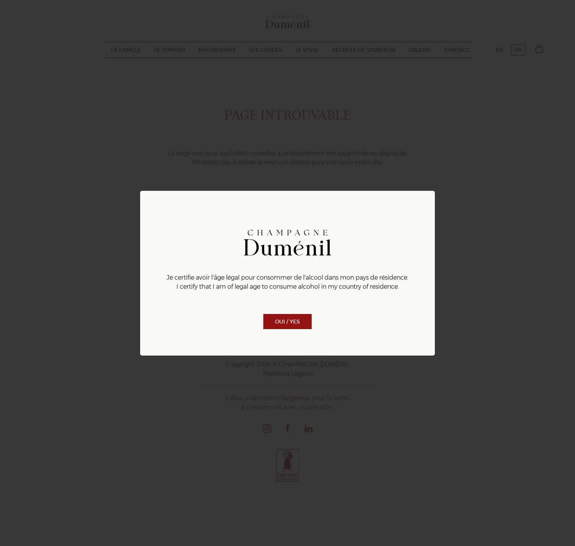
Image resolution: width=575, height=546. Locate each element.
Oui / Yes (287, 321)
